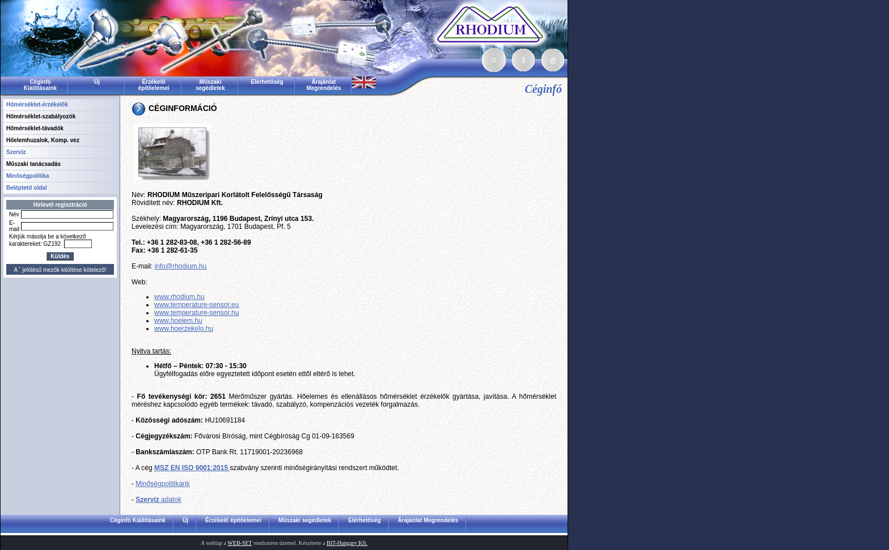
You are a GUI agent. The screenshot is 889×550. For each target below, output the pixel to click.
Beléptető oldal (26, 188)
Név (14, 214)
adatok (158, 500)
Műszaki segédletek (210, 85)
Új (97, 82)
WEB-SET (239, 543)
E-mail (14, 226)
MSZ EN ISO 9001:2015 (192, 468)
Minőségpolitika (27, 176)
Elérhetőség (267, 82)
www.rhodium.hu (179, 297)
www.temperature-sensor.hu (196, 313)
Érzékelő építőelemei (153, 85)
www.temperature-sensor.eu (196, 305)
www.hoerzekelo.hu (183, 328)
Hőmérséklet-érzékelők (37, 104)
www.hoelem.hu (178, 321)
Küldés (59, 256)
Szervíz (16, 152)
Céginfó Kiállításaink (40, 85)
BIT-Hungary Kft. (347, 543)
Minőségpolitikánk (162, 484)
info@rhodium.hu (181, 266)
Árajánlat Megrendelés (323, 85)
